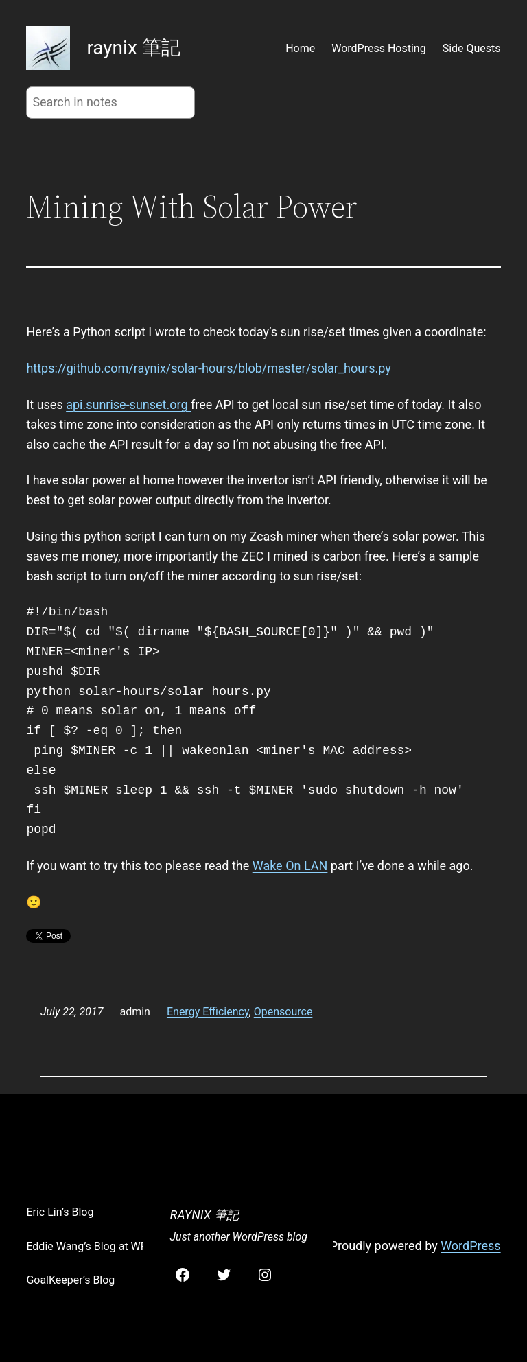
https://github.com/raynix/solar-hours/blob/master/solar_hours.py (208, 368)
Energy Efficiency (208, 1011)
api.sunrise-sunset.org (128, 404)
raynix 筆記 (133, 47)
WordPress (470, 1245)
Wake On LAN (290, 865)
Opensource (283, 1011)
